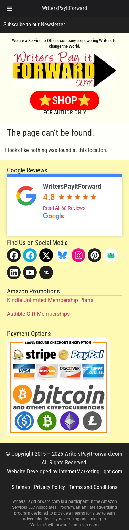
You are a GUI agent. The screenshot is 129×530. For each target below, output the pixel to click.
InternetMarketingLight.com (90, 471)
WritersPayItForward (72, 186)
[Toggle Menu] (9, 8)
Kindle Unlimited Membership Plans (50, 300)
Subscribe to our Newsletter (34, 24)
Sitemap (21, 487)
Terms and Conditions (93, 487)
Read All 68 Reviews (64, 208)
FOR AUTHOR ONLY (64, 112)
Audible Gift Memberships (38, 314)
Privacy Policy (49, 487)
